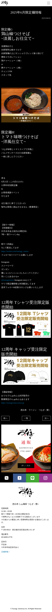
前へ (5, 418)
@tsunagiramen (7, 280)
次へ (47, 418)
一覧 (26, 418)
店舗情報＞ (5, 552)
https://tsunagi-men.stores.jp (12, 403)
